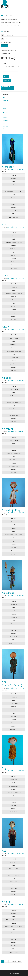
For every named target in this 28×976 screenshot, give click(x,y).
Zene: (4, 123)
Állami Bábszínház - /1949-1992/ (11, 22)
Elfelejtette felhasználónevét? (9, 50)
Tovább (14, 961)
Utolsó (19, 961)
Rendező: (5, 106)
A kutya (6, 326)
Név (4, 97)
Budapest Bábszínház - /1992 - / (10, 25)
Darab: (4, 108)
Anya (5, 275)
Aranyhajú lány (11, 510)
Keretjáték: (5, 120)
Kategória (5, 100)
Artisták (6, 901)
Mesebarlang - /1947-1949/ (9, 19)
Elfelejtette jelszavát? (6, 53)
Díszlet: (5, 117)
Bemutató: (5, 126)
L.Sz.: (4, 129)
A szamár (7, 429)
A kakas (6, 377)
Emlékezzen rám (6, 42)
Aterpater (8, 166)
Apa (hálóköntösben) (12, 683)
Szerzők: (5, 112)
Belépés (4, 46)
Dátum (4, 103)
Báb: (4, 115)
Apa (4, 224)
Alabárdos (8, 592)
